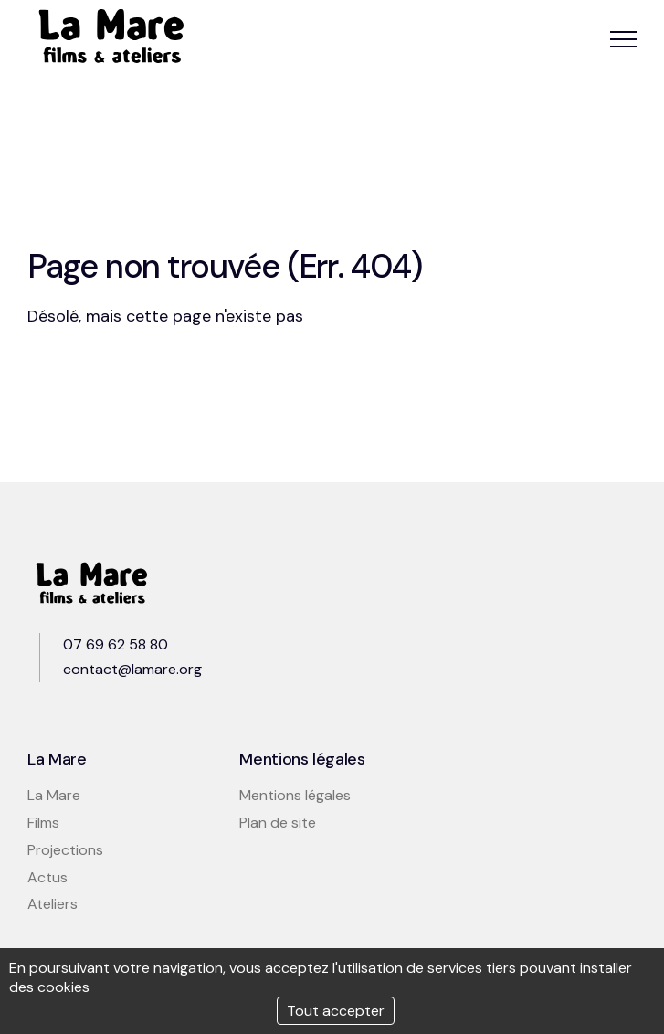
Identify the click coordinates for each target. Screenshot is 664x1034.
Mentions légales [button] (295, 795)
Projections (65, 850)
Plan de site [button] (277, 822)
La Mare (53, 795)
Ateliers (52, 903)
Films (43, 822)
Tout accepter (336, 1010)
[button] (623, 39)
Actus (47, 877)
